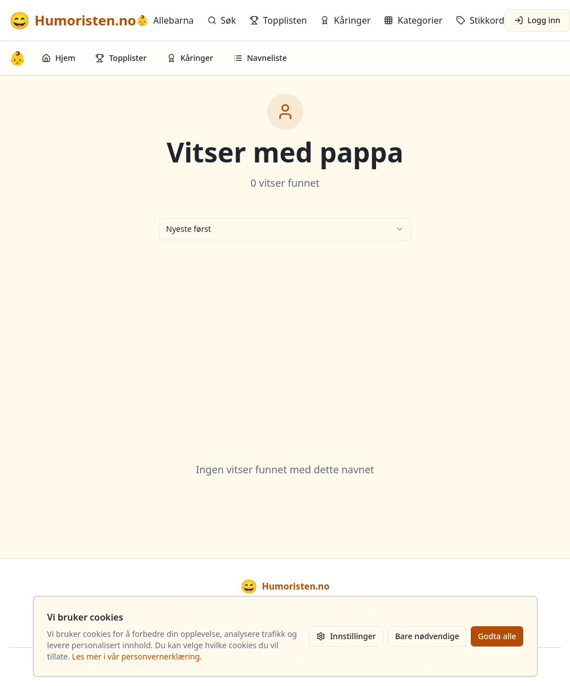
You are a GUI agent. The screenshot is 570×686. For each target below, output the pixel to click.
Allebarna (164, 20)
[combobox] (285, 229)
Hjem (59, 57)
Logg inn (537, 20)
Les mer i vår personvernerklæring (136, 656)
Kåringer (345, 20)
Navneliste (260, 57)
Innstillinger (345, 636)
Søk (221, 20)
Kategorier (413, 20)
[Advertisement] (285, 337)
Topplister (121, 57)
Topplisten (278, 20)
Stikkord (480, 20)
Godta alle (497, 636)
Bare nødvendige (427, 636)
